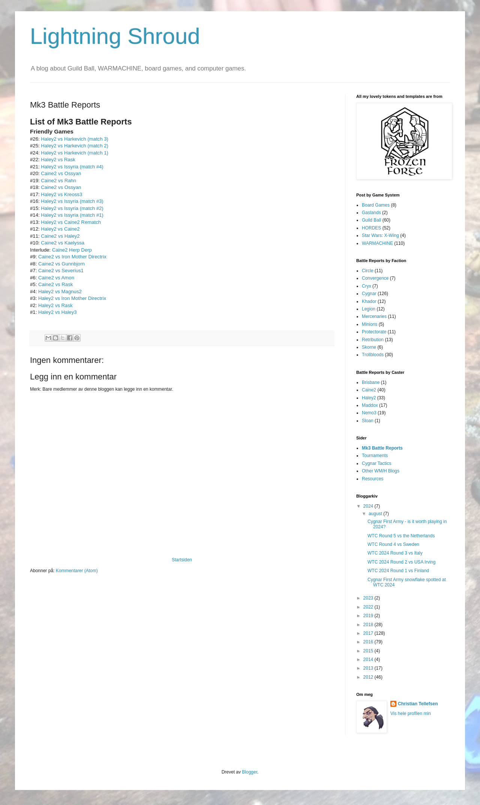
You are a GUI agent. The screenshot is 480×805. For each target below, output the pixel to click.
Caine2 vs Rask (55, 284)
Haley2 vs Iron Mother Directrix (72, 298)
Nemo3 (369, 412)
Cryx (366, 286)
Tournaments (375, 455)
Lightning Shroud (115, 36)
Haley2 (369, 397)
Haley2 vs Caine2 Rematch (71, 222)
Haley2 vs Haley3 (57, 312)
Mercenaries (374, 316)
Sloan (368, 420)
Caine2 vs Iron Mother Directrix (72, 256)
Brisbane (371, 382)
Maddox (370, 405)
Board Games (376, 205)
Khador (369, 301)
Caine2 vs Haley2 (60, 236)
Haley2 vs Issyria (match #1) (72, 215)
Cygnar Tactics (376, 463)
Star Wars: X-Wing (380, 235)
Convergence (375, 278)
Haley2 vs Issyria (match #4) (72, 166)
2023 (369, 598)
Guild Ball (371, 220)
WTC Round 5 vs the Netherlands (401, 535)
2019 (369, 615)
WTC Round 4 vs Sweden (393, 544)
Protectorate (374, 331)
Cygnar (369, 293)
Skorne (369, 347)
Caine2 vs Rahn (58, 180)
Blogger (249, 772)
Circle (368, 270)
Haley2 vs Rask (58, 159)
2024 (369, 506)
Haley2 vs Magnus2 (60, 291)
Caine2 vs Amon (56, 277)
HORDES (371, 228)
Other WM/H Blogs (380, 471)
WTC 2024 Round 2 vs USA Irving (401, 562)
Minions (369, 324)
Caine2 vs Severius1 (61, 270)
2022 (369, 607)
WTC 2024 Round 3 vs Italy (395, 553)
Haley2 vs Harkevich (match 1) (74, 153)
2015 (369, 651)
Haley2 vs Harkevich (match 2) (74, 145)
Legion (368, 309)
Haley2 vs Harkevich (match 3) (74, 139)
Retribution (373, 339)
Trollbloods (373, 354)
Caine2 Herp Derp (72, 250)
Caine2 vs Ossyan (61, 173)
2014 (369, 659)
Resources (372, 478)
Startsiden (182, 559)
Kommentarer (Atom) (77, 570)
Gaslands (371, 212)
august (376, 513)
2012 (369, 677)
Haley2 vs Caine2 (60, 229)
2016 (369, 642)
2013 (369, 668)
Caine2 (369, 390)
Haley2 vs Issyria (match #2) (72, 208)
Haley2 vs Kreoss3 (61, 194)
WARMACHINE (377, 243)
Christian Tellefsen (418, 703)
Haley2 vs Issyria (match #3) (72, 201)
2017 (369, 633)
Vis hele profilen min (410, 713)
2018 (369, 624)
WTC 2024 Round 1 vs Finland (398, 570)
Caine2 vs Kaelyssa (62, 243)
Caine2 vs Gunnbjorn (61, 264)
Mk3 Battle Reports (382, 448)
